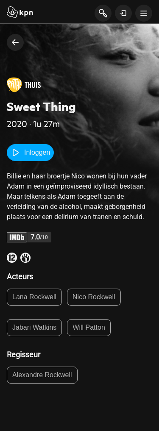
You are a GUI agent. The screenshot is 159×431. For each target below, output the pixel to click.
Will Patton (89, 327)
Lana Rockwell (34, 296)
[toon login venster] (123, 13)
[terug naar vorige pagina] (15, 42)
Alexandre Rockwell (42, 374)
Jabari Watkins (34, 327)
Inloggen (30, 152)
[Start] (20, 13)
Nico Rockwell (94, 296)
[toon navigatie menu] (143, 13)
